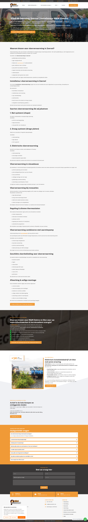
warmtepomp (20, 62)
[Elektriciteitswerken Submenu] (37, 5)
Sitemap (36, 520)
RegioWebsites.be (58, 520)
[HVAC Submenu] (58, 5)
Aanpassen (7, 517)
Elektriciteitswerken (32, 5)
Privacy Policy (41, 520)
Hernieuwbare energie (46, 5)
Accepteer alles (21, 517)
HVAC (56, 5)
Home (23, 5)
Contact (63, 5)
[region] (14, 512)
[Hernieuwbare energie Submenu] (52, 5)
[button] (46, 1)
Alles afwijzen (14, 517)
